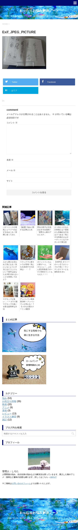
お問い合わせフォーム (21, 483)
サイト (10, 181)
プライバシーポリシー (60, 506)
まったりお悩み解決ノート (39, 10)
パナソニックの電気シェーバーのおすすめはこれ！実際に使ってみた (10, 231)
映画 (4, 404)
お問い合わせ (28, 506)
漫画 (4, 410)
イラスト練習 (9, 416)
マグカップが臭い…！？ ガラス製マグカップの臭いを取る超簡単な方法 (10, 304)
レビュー (7, 413)
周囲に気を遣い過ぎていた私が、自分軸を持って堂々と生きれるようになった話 (39, 518)
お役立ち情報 (9, 401)
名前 (10, 160)
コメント (12, 122)
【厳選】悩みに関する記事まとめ (27, 228)
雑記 (4, 419)
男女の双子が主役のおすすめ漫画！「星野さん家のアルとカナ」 (44, 231)
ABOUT (53, 477)
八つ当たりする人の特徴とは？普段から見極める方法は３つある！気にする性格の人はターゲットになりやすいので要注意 (61, 234)
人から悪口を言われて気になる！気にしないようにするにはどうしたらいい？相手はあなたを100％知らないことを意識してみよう (10, 270)
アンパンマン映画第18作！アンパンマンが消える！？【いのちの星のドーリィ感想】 (27, 304)
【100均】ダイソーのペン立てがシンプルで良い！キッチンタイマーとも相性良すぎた (62, 267)
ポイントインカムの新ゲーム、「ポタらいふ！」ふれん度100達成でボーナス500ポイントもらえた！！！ (44, 268)
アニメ (5, 407)
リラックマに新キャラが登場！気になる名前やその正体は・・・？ (27, 265)
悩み (4, 398)
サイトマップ (42, 506)
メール (11, 170)
